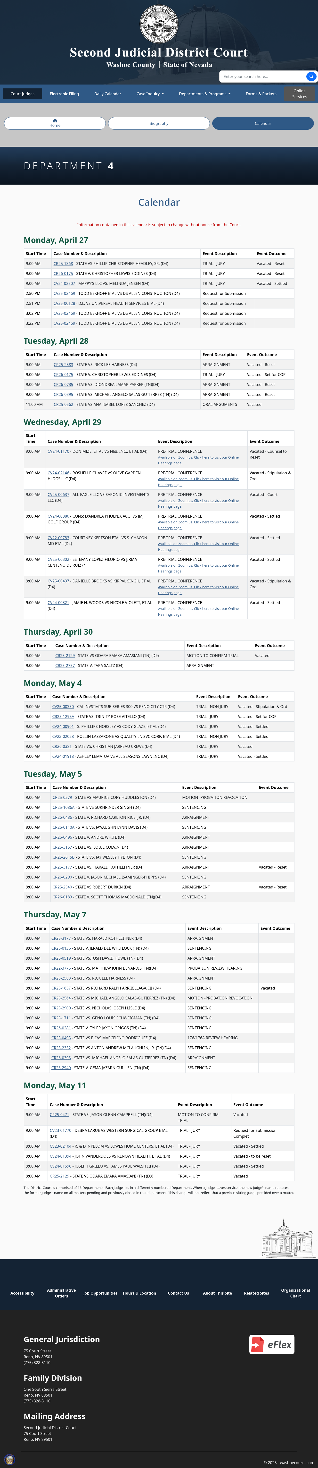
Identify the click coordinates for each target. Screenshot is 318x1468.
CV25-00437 (58, 581)
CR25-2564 (61, 998)
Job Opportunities (100, 1293)
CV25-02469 (64, 293)
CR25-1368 (63, 263)
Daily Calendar (107, 93)
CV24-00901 (63, 726)
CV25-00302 (58, 559)
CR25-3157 (62, 847)
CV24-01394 (60, 1156)
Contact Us (178, 1293)
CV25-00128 (64, 303)
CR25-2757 (65, 665)
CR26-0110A (63, 827)
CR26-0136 (61, 948)
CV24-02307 (64, 283)
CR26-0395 (63, 394)
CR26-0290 (62, 877)
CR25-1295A (63, 716)
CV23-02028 (63, 736)
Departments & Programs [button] (203, 93)
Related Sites (256, 1293)
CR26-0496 (62, 837)
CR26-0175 (63, 273)
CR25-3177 (62, 867)
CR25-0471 (59, 1114)
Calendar (263, 123)
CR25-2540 (62, 887)
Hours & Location (139, 1293)
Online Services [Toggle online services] (299, 93)
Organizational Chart (295, 1293)
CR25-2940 (61, 1067)
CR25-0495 (61, 1038)
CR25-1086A (63, 807)
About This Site (217, 1293)
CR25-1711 (61, 1018)
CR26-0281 (61, 1028)
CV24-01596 (60, 1166)
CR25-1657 (61, 988)
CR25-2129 (65, 655)
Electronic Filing (64, 93)
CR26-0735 (63, 384)
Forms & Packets (261, 93)
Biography (159, 123)
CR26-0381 (62, 746)
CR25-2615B (64, 857)
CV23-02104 (60, 1146)
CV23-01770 (60, 1130)
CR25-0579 (62, 797)
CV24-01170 (58, 451)
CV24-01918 (63, 756)
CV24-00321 (58, 602)
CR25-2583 (63, 364)
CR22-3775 (61, 968)
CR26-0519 (61, 958)
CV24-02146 (58, 473)
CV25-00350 (63, 706)
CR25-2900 (61, 1008)
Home (55, 123)
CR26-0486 (62, 817)
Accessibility (22, 1293)
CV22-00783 (58, 537)
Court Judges (23, 93)
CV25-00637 (58, 494)
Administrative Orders (61, 1293)
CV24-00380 (58, 516)
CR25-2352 (61, 1047)
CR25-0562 (63, 404)
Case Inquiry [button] (149, 93)
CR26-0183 (62, 897)
